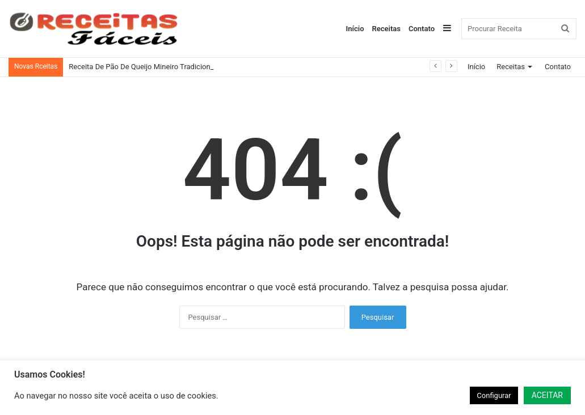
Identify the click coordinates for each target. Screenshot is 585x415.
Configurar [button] (494, 395)
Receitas (386, 28)
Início (355, 28)
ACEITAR (547, 395)
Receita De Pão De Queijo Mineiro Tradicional (142, 66)
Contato (422, 28)
